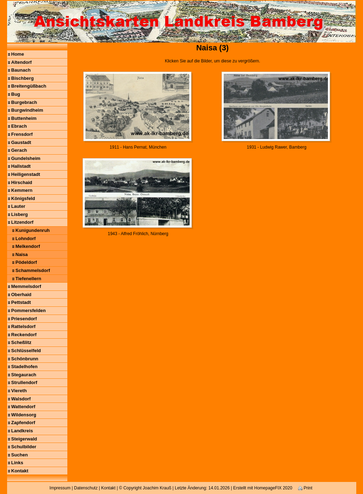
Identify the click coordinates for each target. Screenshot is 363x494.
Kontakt (19, 470)
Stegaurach (24, 374)
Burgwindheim (27, 110)
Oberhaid (21, 294)
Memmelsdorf (26, 286)
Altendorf (21, 62)
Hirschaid (21, 182)
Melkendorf (28, 246)
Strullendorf (24, 382)
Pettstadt (21, 302)
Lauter (18, 206)
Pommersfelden (28, 310)
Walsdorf (21, 398)
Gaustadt (21, 142)
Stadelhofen (24, 366)
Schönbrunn (25, 358)
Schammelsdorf (33, 270)
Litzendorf (22, 222)
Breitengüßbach (28, 86)
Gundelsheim (25, 158)
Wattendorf (23, 406)
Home (17, 54)
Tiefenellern (28, 278)
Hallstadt (21, 166)
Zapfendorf (23, 422)
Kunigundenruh (33, 230)
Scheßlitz (21, 342)
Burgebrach (24, 102)
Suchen (19, 454)
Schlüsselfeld (26, 350)
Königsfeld (23, 198)
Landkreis (22, 430)
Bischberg (22, 78)
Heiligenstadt (25, 174)
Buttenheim (24, 118)
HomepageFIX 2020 (273, 487)
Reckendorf (24, 334)
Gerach (19, 150)
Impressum (60, 487)
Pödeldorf (26, 262)
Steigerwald (24, 439)
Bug (15, 94)
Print (305, 487)
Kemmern (22, 190)
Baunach (21, 70)
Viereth (19, 390)
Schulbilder (24, 446)
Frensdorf (22, 134)
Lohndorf (26, 238)
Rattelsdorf (23, 326)
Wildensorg (24, 414)
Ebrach (19, 126)
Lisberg (19, 214)
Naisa (22, 254)
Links (17, 462)
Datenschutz (86, 487)
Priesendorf (24, 318)
